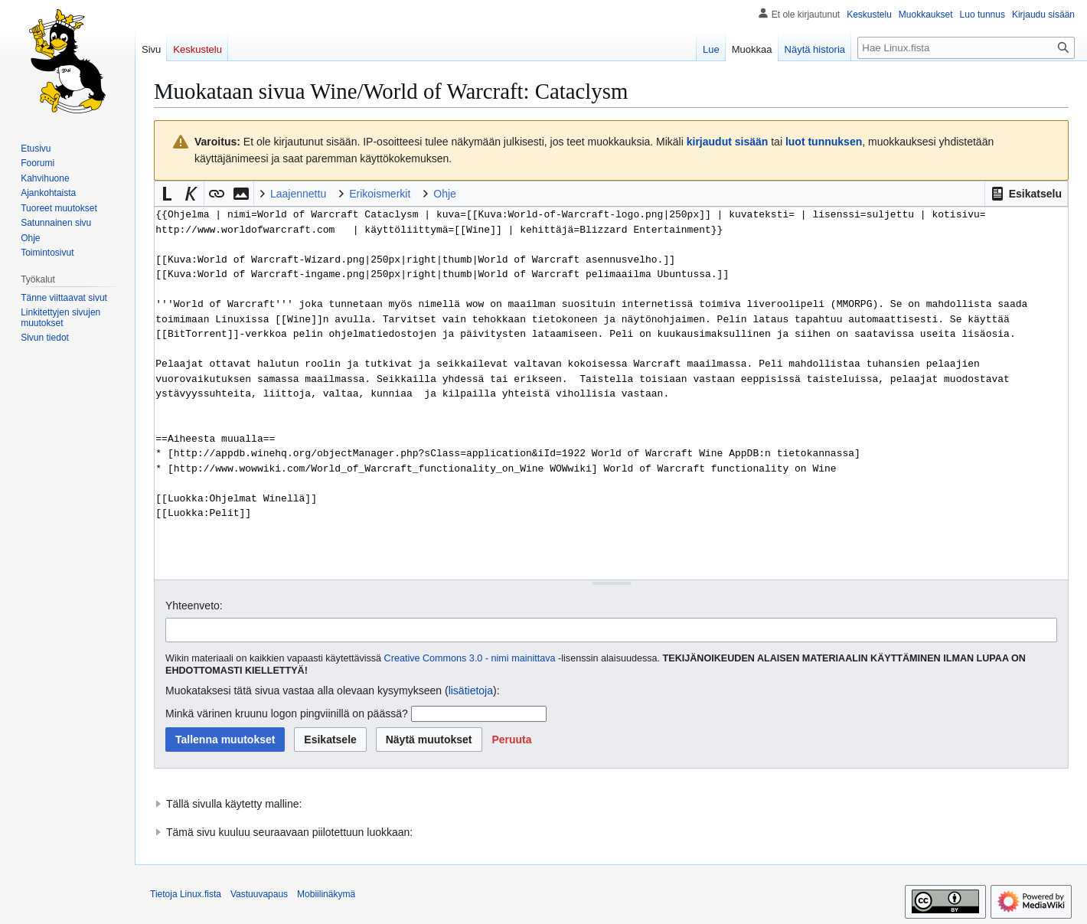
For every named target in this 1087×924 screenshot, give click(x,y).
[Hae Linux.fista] (966, 48)
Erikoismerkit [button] (379, 194)
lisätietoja (471, 690)
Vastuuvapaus (259, 894)
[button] (1026, 193)
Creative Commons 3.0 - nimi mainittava (470, 658)
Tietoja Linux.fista (185, 894)
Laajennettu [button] (298, 194)
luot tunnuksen (823, 141)
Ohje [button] (444, 194)
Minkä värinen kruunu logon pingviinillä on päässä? (286, 713)
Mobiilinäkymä (326, 894)
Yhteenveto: (194, 605)
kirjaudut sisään (728, 141)
